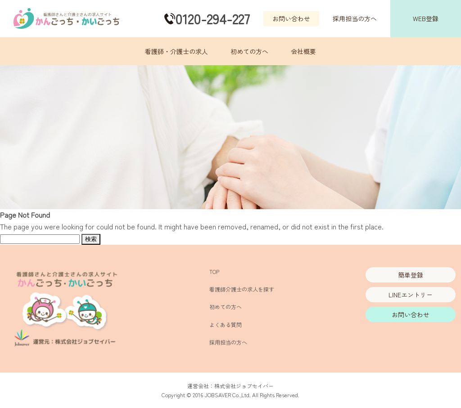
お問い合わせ (291, 18)
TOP (214, 271)
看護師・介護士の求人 (176, 51)
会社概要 (303, 51)
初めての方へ (249, 51)
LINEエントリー (411, 294)
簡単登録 (410, 274)
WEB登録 (425, 18)
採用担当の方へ (355, 18)
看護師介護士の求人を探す (241, 289)
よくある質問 (225, 324)
